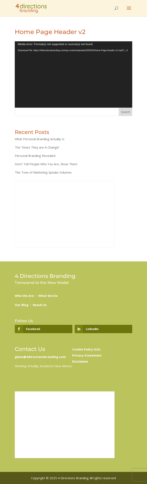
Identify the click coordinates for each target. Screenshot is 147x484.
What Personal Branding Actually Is (39, 139)
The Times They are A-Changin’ (37, 147)
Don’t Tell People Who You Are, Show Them (46, 164)
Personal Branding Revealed (35, 156)
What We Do (48, 296)
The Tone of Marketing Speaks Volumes (43, 172)
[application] (73, 74)
